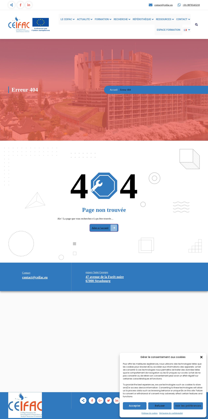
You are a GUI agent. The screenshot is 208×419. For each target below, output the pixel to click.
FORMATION (102, 19)
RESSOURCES (163, 19)
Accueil (114, 89)
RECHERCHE (121, 19)
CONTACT (181, 19)
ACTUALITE (83, 19)
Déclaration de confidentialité (171, 413)
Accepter (135, 405)
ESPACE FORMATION (168, 29)
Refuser (160, 405)
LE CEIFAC (66, 19)
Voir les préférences (188, 405)
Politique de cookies (150, 413)
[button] (201, 357)
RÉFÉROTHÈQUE (142, 19)
